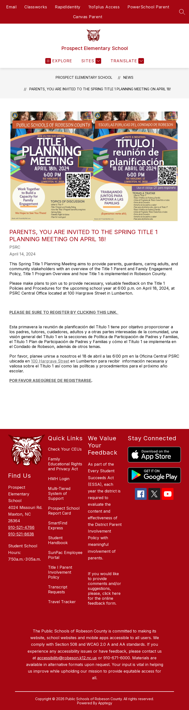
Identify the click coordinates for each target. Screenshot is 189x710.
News (128, 77)
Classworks (35, 6)
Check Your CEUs (65, 449)
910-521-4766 (21, 527)
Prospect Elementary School (84, 77)
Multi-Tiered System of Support (59, 493)
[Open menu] (58, 61)
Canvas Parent (87, 16)
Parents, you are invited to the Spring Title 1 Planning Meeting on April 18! (100, 89)
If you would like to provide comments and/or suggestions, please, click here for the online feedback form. (104, 588)
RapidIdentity (67, 6)
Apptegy (105, 703)
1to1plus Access (104, 6)
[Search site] (182, 12)
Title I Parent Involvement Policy (60, 572)
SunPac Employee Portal (65, 555)
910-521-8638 (21, 534)
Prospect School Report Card (63, 511)
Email (11, 6)
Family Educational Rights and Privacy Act (65, 464)
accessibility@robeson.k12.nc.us (67, 657)
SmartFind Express (57, 525)
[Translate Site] (126, 61)
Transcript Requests (57, 589)
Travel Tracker (62, 601)
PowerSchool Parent (148, 6)
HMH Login (58, 478)
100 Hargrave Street (50, 361)
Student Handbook (58, 540)
